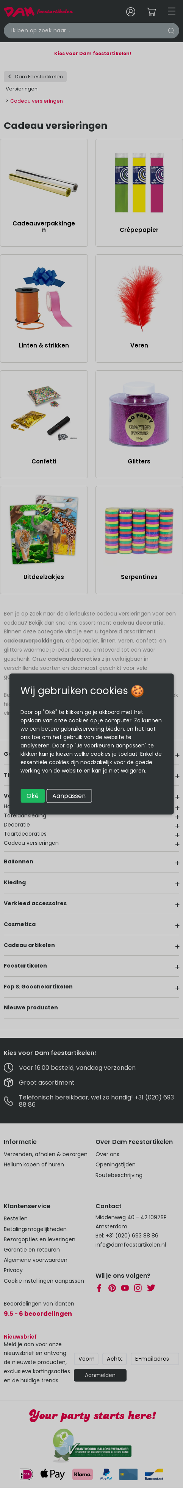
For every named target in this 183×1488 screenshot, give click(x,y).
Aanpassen (69, 796)
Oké (33, 796)
